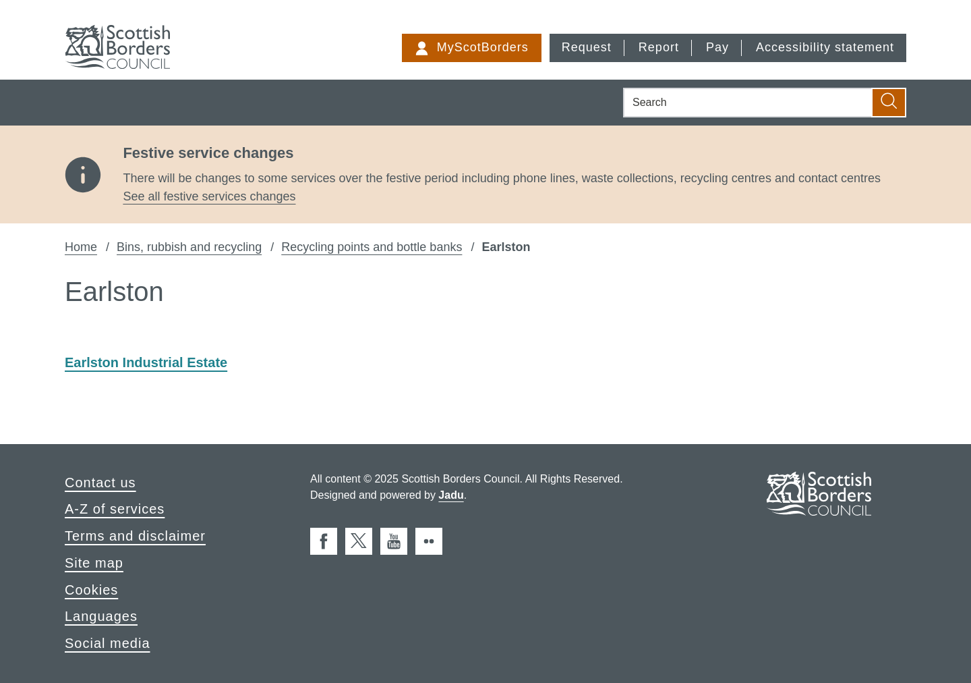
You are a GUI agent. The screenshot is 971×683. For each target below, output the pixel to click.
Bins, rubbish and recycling (189, 247)
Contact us (100, 482)
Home (81, 247)
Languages (101, 616)
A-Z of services (115, 508)
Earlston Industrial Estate (146, 362)
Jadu (450, 495)
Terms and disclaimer (135, 535)
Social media (107, 643)
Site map (94, 562)
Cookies (91, 589)
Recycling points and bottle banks (371, 247)
